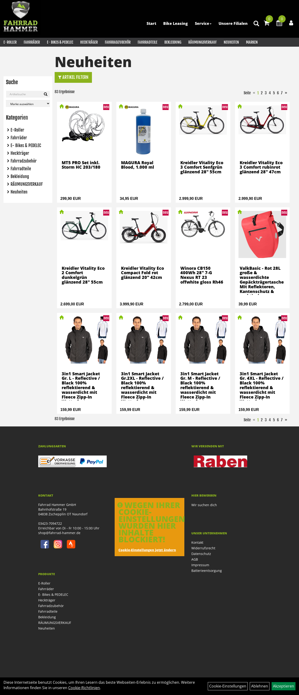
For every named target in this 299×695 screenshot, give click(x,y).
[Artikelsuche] (256, 24)
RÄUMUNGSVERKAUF (202, 42)
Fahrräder (32, 42)
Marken (252, 42)
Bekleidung (172, 42)
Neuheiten (231, 42)
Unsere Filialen (233, 23)
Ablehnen (259, 686)
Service (203, 23)
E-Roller (10, 42)
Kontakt (197, 542)
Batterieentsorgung (206, 570)
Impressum (200, 565)
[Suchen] (46, 94)
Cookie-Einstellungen (227, 686)
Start (151, 23)
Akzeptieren (283, 686)
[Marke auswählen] (28, 103)
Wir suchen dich (204, 505)
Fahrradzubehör (118, 42)
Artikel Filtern (73, 77)
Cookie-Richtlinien (84, 687)
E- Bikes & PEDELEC (60, 42)
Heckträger (89, 42)
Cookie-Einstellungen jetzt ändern (147, 550)
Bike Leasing (175, 23)
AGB (194, 559)
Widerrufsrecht (203, 548)
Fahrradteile (147, 42)
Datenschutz (201, 553)
